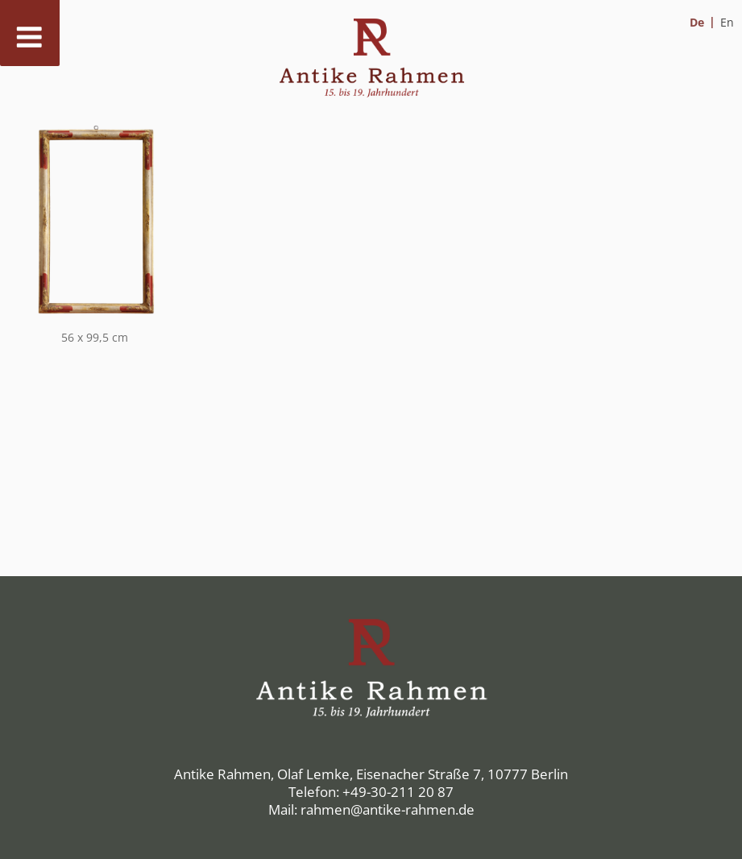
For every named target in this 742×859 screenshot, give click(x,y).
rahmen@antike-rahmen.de (388, 809)
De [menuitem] (697, 22)
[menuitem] (702, 22)
